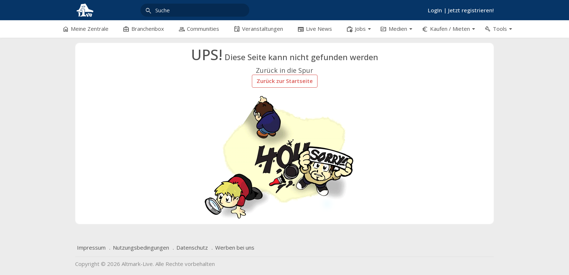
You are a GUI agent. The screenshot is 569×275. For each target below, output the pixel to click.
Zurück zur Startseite (285, 80)
